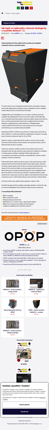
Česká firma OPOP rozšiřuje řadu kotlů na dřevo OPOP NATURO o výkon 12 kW (23, 251)
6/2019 (39, 33)
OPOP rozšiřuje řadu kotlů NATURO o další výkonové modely (22, 258)
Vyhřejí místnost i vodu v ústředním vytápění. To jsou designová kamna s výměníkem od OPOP (24, 261)
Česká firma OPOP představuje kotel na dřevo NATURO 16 (21, 264)
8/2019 (33, 33)
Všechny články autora (24, 269)
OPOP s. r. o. (19, 33)
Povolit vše (24, 412)
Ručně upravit (24, 405)
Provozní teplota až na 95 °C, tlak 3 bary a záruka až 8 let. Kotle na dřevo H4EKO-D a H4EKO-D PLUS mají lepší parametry (24, 254)
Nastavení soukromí (24, 421)
